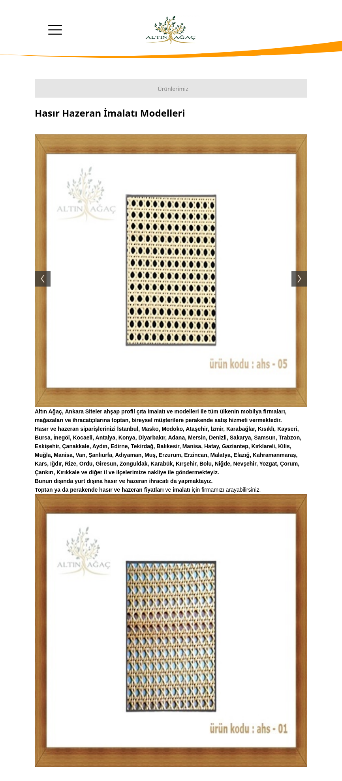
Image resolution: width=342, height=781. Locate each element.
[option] (171, 270)
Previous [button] (39, 271)
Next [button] (303, 271)
